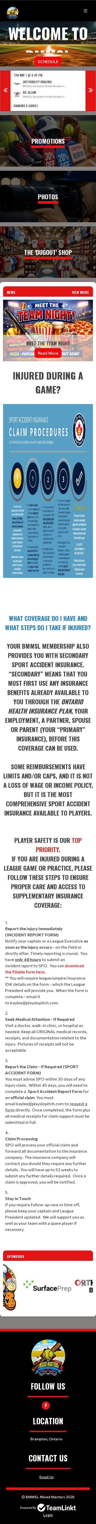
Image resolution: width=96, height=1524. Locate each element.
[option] (48, 91)
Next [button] (91, 91)
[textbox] (48, 487)
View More (80, 292)
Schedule (48, 61)
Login (48, 1515)
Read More (48, 352)
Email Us (46, 1477)
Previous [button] (5, 91)
